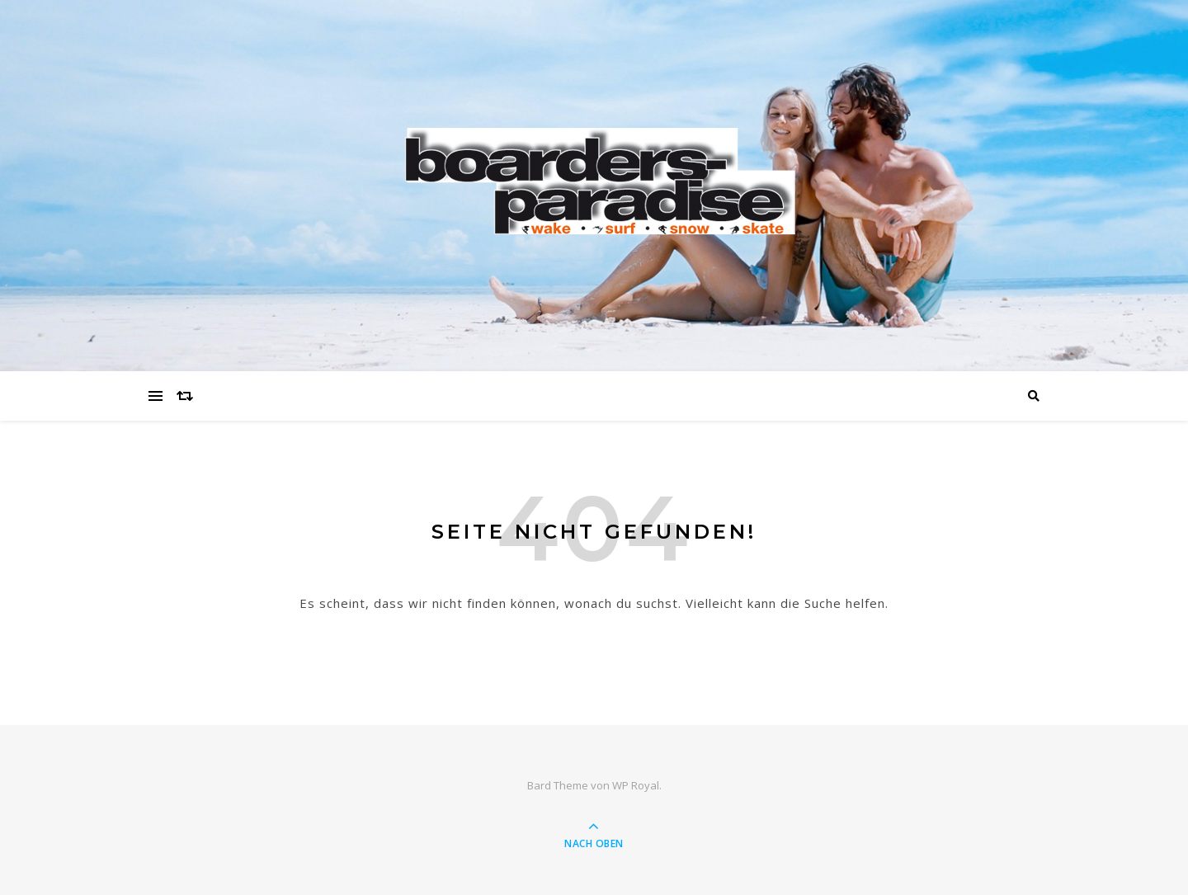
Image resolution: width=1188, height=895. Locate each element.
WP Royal (635, 785)
